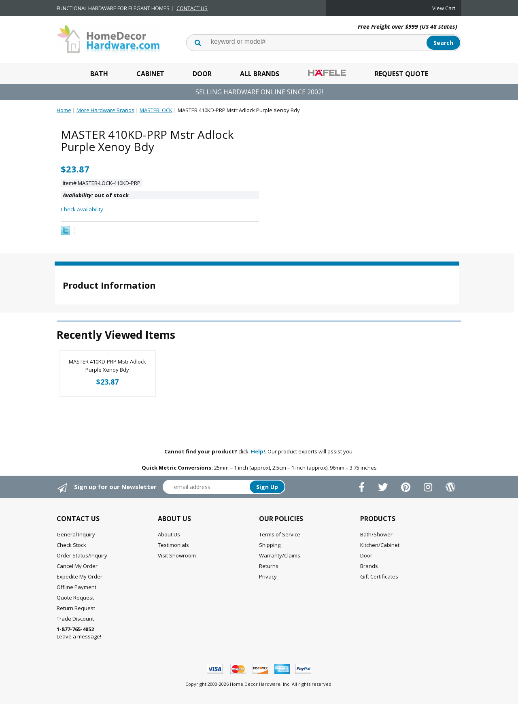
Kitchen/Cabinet (379, 545)
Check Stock (71, 545)
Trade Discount (75, 618)
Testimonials (173, 545)
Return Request (76, 608)
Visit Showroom (177, 555)
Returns (268, 566)
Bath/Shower (376, 534)
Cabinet (150, 73)
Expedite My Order (79, 576)
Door (202, 73)
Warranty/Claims (279, 555)
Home (64, 110)
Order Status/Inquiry (82, 555)
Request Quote (401, 73)
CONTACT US (192, 8)
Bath (99, 73)
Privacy (268, 576)
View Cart (443, 8)
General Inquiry (76, 534)
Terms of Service (279, 534)
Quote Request (75, 597)
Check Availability (82, 209)
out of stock (96, 195)
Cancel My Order (77, 566)
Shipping (269, 545)
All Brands (259, 73)
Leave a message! (79, 632)
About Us (169, 534)
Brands (369, 566)
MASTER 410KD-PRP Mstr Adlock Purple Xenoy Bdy (107, 365)
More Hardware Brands (105, 110)
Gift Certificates (379, 576)
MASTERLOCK (156, 110)
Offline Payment (76, 587)
